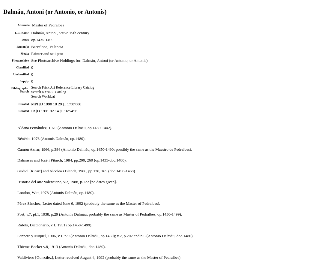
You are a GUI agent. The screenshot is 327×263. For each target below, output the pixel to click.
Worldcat (48, 96)
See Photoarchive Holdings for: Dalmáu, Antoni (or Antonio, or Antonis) (89, 60)
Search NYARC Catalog (48, 92)
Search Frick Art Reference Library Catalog (62, 87)
